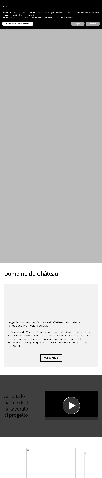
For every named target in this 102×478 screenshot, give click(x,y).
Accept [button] (93, 24)
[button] (51, 358)
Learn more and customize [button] (17, 24)
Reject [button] (77, 24)
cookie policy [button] (30, 15)
